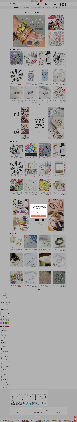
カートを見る (75, 420)
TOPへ (75, 417)
